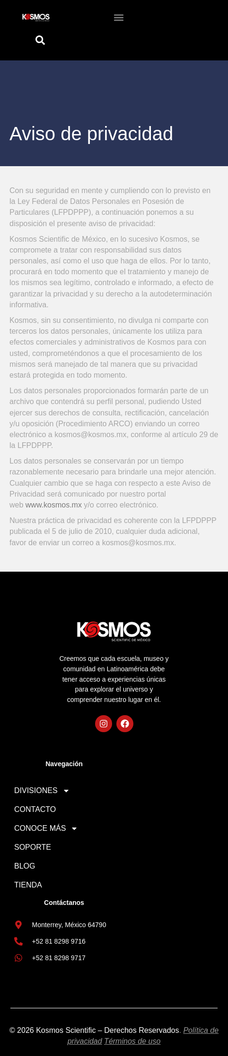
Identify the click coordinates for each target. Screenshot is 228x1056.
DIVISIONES (42, 790)
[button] (118, 17)
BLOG (24, 866)
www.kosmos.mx (54, 505)
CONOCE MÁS (46, 828)
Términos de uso (132, 1041)
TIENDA (28, 885)
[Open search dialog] (40, 42)
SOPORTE (32, 847)
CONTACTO (35, 809)
